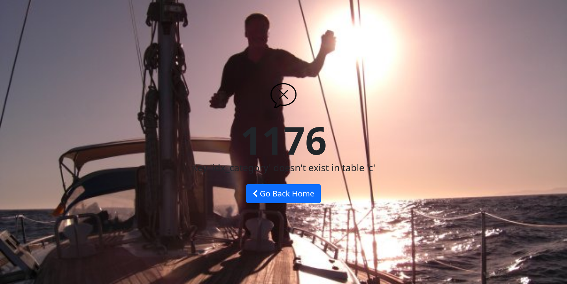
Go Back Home (284, 193)
